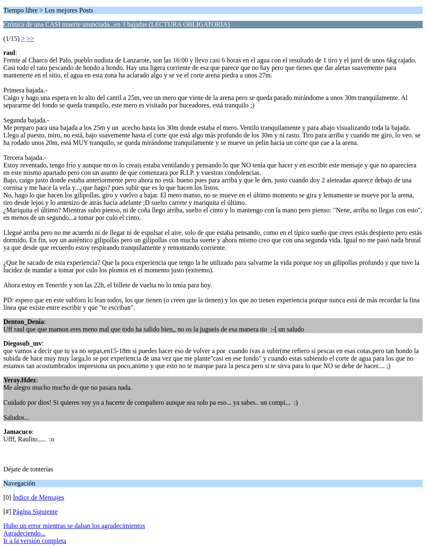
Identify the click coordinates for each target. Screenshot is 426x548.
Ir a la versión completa (34, 540)
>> (30, 38)
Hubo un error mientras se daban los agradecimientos (74, 525)
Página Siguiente (35, 511)
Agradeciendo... (24, 533)
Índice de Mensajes (38, 497)
